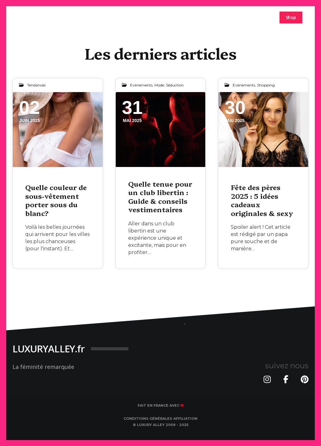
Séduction (175, 85)
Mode (159, 85)
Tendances (36, 85)
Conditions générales (148, 418)
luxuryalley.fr (37, 17)
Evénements (141, 85)
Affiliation (185, 418)
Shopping (266, 85)
